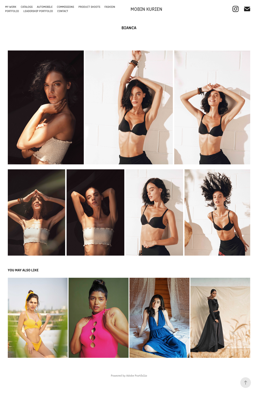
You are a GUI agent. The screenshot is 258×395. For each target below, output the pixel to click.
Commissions (65, 7)
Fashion (109, 7)
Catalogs (27, 7)
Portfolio (12, 11)
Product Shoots (89, 7)
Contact (62, 11)
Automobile (45, 7)
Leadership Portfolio (38, 11)
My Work (10, 7)
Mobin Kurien (146, 8)
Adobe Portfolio (136, 375)
